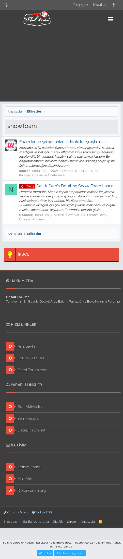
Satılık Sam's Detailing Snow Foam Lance (66, 185)
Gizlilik (58, 521)
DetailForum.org (26, 490)
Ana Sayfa (20, 346)
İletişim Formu (24, 467)
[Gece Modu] (6, 5)
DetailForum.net (25, 430)
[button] (110, 19)
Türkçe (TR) (42, 512)
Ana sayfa (88, 521)
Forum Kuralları (25, 358)
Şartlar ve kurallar (36, 521)
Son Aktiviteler (24, 406)
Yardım (71, 521)
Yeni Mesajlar (23, 418)
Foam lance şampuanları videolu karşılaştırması (62, 141)
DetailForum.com (26, 370)
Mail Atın (19, 478)
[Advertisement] (61, 64)
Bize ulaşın (11, 521)
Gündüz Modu (15, 512)
